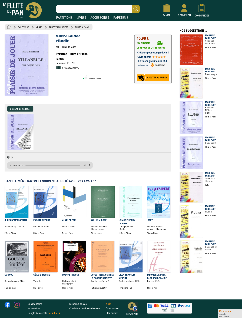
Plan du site (112, 313)
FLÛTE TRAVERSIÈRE (58, 27)
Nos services (34, 308)
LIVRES (81, 18)
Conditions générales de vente (86, 308)
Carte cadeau (112, 308)
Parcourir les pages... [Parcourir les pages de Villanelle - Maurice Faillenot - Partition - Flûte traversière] (19, 108)
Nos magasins (35, 303)
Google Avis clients (44, 313)
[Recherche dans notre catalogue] (98, 9)
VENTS (39, 27)
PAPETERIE (120, 18)
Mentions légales (78, 303)
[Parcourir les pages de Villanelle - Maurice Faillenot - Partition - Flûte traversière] (35, 149)
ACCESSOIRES (99, 18)
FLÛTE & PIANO (82, 27)
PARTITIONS (64, 18)
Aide (108, 304)
